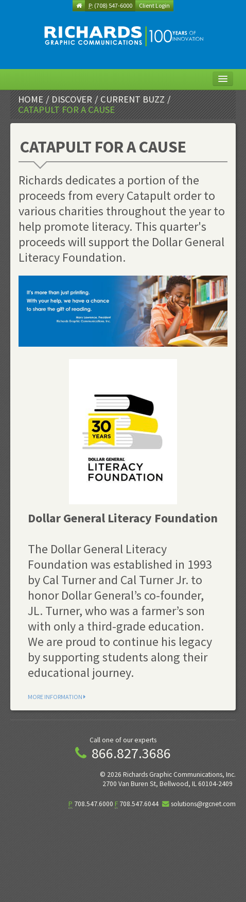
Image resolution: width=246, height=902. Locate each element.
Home (30, 99)
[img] (123, 35)
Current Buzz (132, 99)
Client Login (154, 5)
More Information (56, 697)
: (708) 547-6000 (110, 5)
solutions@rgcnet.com (203, 803)
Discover (71, 99)
